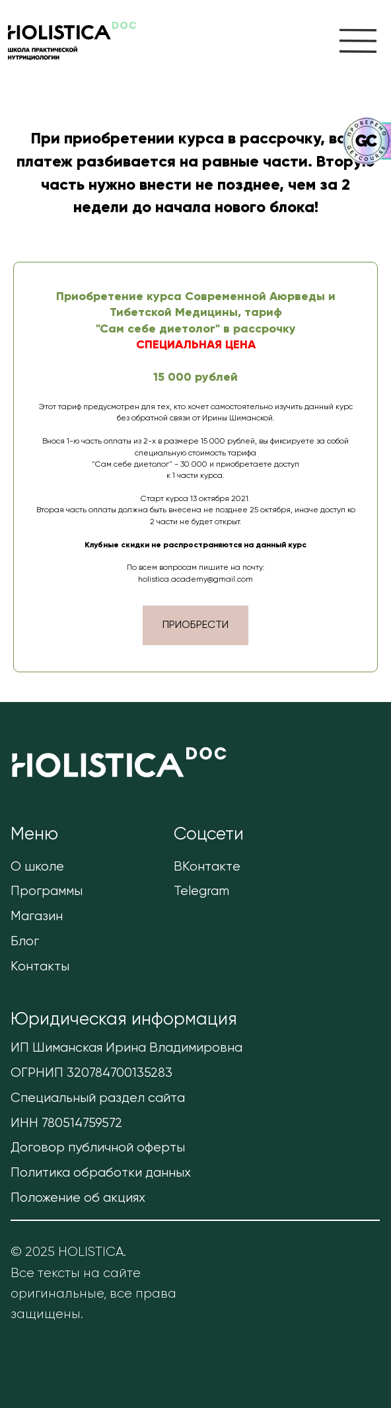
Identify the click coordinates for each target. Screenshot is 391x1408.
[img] (357, 40)
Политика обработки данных (101, 1173)
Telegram (201, 891)
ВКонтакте (207, 867)
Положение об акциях (78, 1198)
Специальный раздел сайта (98, 1098)
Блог (25, 941)
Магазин (37, 916)
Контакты (40, 966)
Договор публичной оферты (98, 1148)
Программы (47, 891)
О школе (37, 867)
